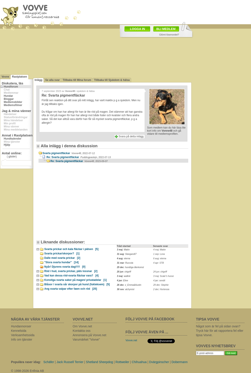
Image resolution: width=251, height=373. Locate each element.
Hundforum (11, 86)
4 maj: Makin (159, 249)
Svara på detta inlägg (131, 136)
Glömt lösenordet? (169, 34)
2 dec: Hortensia (161, 289)
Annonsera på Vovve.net (89, 335)
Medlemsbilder (13, 102)
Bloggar (9, 99)
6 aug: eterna (159, 258)
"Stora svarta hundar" (61, 262)
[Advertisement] (76, 203)
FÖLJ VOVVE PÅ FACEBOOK (150, 319)
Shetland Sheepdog (99, 362)
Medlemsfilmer (13, 105)
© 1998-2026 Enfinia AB (27, 371)
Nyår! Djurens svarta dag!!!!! (64, 266)
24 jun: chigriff (160, 271)
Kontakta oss (81, 330)
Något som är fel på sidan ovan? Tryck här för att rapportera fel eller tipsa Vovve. (219, 331)
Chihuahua (139, 362)
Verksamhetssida (23, 335)
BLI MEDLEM (165, 29)
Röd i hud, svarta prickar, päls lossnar (70, 271)
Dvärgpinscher (159, 362)
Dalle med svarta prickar (62, 257)
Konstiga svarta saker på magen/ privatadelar (75, 280)
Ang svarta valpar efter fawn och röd (70, 288)
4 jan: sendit (159, 280)
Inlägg (38, 80)
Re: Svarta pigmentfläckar (78, 157)
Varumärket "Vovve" (86, 339)
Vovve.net (131, 340)
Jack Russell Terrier (70, 362)
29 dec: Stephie (161, 285)
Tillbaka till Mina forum (77, 80)
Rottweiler (122, 362)
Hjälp (7, 144)
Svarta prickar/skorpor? (61, 253)
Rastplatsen (19, 76)
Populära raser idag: (26, 362)
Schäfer (48, 362)
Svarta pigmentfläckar (68, 153)
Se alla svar (52, 80)
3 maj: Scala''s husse (163, 276)
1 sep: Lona (159, 254)
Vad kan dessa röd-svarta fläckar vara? (71, 275)
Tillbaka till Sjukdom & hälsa (112, 80)
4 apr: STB (158, 263)
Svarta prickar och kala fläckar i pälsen (71, 249)
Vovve (5, 76)
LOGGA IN (137, 29)
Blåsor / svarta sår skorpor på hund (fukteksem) (77, 284)
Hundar (8, 95)
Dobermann (180, 362)
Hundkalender (12, 138)
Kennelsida (18, 330)
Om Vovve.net (82, 326)
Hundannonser (21, 326)
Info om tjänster (21, 339)
